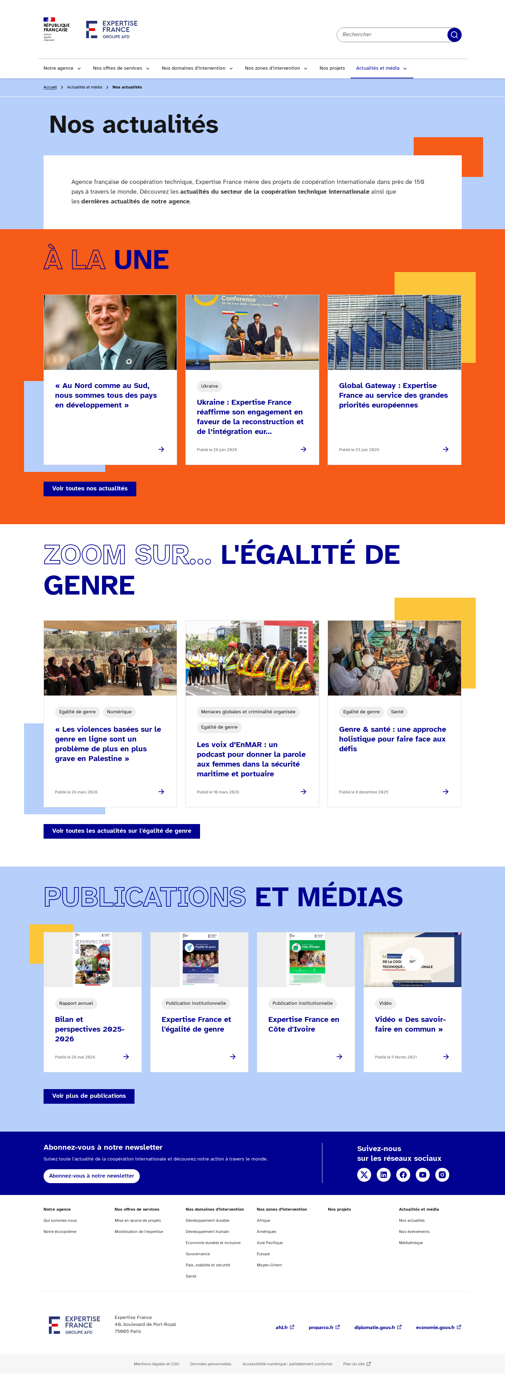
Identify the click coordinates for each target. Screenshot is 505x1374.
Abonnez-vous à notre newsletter (91, 1176)
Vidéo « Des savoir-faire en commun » (410, 1025)
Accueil (50, 87)
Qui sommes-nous (60, 1220)
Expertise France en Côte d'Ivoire (303, 1025)
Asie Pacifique (270, 1243)
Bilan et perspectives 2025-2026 (89, 1029)
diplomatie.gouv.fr (374, 1327)
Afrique (263, 1220)
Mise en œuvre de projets (138, 1220)
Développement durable (207, 1220)
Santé (191, 1276)
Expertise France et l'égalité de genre (196, 1025)
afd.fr (282, 1327)
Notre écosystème (60, 1231)
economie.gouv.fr (435, 1327)
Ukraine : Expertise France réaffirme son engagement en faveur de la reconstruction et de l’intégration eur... (250, 417)
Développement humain (207, 1231)
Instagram (442, 1175)
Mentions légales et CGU (156, 1364)
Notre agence (59, 68)
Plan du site (354, 1364)
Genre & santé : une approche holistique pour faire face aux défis (392, 739)
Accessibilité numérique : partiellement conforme (287, 1364)
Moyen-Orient (269, 1265)
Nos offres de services (117, 68)
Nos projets (332, 68)
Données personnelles (210, 1364)
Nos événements (414, 1231)
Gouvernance (198, 1254)
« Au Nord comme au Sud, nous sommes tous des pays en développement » (106, 396)
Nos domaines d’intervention (193, 68)
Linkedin (384, 1175)
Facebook (403, 1175)
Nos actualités (412, 1220)
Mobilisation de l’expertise (139, 1231)
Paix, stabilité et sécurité (208, 1265)
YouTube (423, 1175)
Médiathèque (411, 1243)
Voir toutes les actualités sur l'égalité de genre (121, 831)
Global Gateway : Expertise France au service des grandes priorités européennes (393, 396)
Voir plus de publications (89, 1096)
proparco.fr (321, 1327)
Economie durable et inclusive (213, 1243)
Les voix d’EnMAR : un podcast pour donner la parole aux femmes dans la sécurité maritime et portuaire (251, 759)
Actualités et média (377, 68)
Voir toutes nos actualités (90, 489)
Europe (263, 1254)
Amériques (266, 1231)
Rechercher (454, 35)
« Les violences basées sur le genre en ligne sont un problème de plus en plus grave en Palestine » (108, 744)
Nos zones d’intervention (272, 68)
